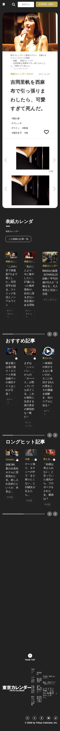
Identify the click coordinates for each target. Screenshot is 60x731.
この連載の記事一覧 (18, 239)
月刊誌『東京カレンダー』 (49, 677)
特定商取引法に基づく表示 (39, 699)
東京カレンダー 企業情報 (33, 701)
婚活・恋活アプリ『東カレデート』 (49, 683)
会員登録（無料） (46, 4)
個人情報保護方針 (39, 680)
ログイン (26, 4)
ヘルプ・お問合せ (32, 679)
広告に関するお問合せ (32, 689)
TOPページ (32, 671)
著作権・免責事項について (39, 689)
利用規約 (39, 673)
